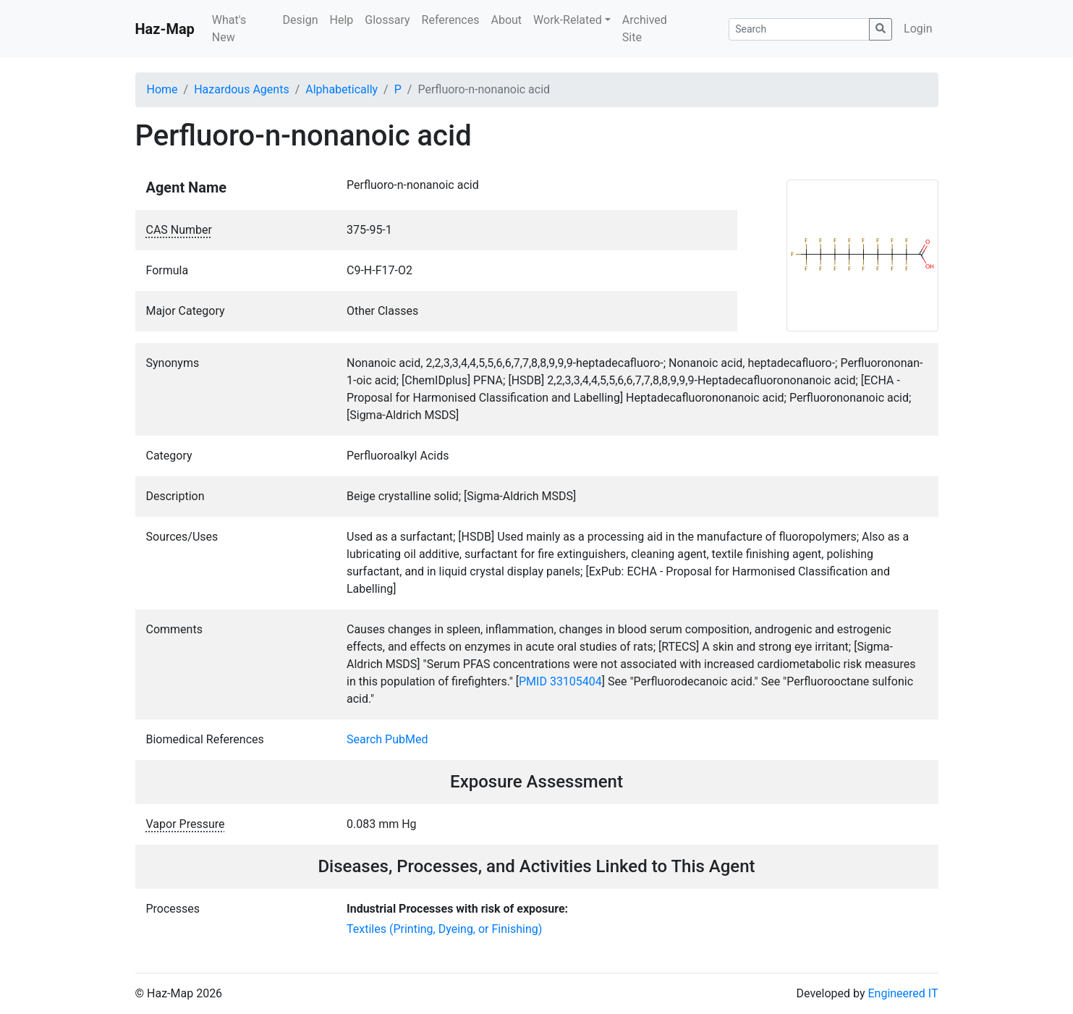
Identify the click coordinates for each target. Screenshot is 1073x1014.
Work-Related (567, 20)
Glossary (387, 20)
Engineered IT (903, 993)
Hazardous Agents (241, 89)
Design (300, 20)
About (506, 20)
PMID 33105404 (560, 681)
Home (162, 89)
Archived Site (644, 28)
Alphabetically (341, 89)
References (451, 20)
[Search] (799, 29)
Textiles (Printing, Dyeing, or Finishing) (444, 929)
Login (918, 28)
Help (341, 20)
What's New (229, 28)
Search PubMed (387, 739)
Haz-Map (165, 29)
